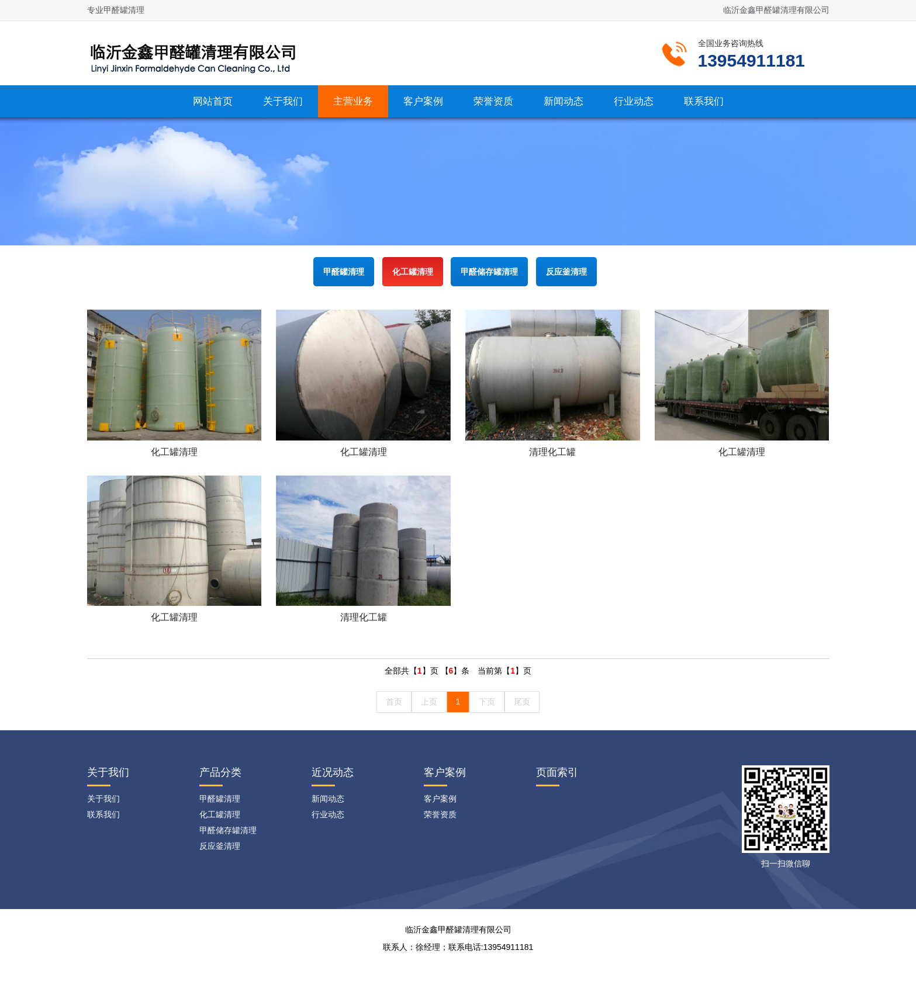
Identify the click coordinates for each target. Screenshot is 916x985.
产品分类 (220, 772)
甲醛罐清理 (343, 271)
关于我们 (283, 101)
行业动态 (634, 101)
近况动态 (333, 772)
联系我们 (704, 101)
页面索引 (557, 772)
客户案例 (423, 101)
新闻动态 (563, 101)
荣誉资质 (493, 101)
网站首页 (213, 101)
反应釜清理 (566, 271)
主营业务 (353, 101)
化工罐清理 (412, 271)
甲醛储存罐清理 (489, 271)
